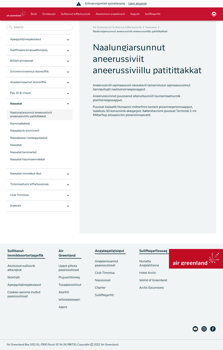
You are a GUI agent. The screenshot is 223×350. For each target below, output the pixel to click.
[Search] (40, 27)
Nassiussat (103, 280)
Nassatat (16, 145)
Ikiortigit (13, 277)
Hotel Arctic (147, 273)
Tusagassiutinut (70, 285)
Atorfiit (64, 292)
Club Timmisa (105, 273)
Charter (100, 287)
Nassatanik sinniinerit (24, 131)
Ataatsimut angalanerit (110, 14)
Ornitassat (49, 14)
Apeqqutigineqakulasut (24, 285)
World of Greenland (153, 280)
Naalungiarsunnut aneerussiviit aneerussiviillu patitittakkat (31, 114)
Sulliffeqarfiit (104, 295)
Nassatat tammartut (23, 152)
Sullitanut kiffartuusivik (75, 14)
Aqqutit (135, 14)
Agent (63, 307)
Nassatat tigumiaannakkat (27, 159)
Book (34, 14)
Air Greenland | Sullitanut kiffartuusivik (117, 27)
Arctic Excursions (151, 287)
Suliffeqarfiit (152, 14)
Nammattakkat (20, 123)
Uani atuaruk (137, 3)
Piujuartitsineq (69, 277)
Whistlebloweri (69, 299)
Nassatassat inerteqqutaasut (28, 138)
